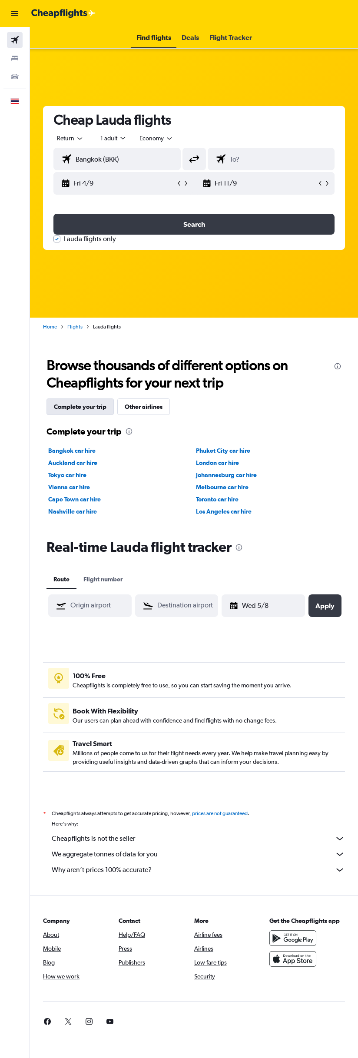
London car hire (217, 462)
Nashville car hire (72, 511)
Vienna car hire (69, 487)
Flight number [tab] (103, 579)
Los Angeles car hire (224, 511)
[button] (14, 13)
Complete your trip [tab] (80, 406)
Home (50, 327)
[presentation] (337, 366)
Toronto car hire (217, 499)
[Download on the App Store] (292, 959)
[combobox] (156, 138)
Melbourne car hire (222, 487)
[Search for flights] (14, 40)
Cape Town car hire (74, 499)
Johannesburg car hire (226, 474)
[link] (47, 1021)
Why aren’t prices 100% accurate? (198, 870)
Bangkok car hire (72, 450)
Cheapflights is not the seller (198, 838)
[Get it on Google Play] (292, 938)
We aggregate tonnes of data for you (198, 854)
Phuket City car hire (223, 450)
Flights (75, 327)
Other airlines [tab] (143, 406)
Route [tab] (61, 579)
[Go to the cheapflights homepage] (63, 13)
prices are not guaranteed (220, 813)
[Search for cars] (14, 76)
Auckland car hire (72, 462)
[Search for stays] (14, 58)
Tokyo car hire (67, 474)
